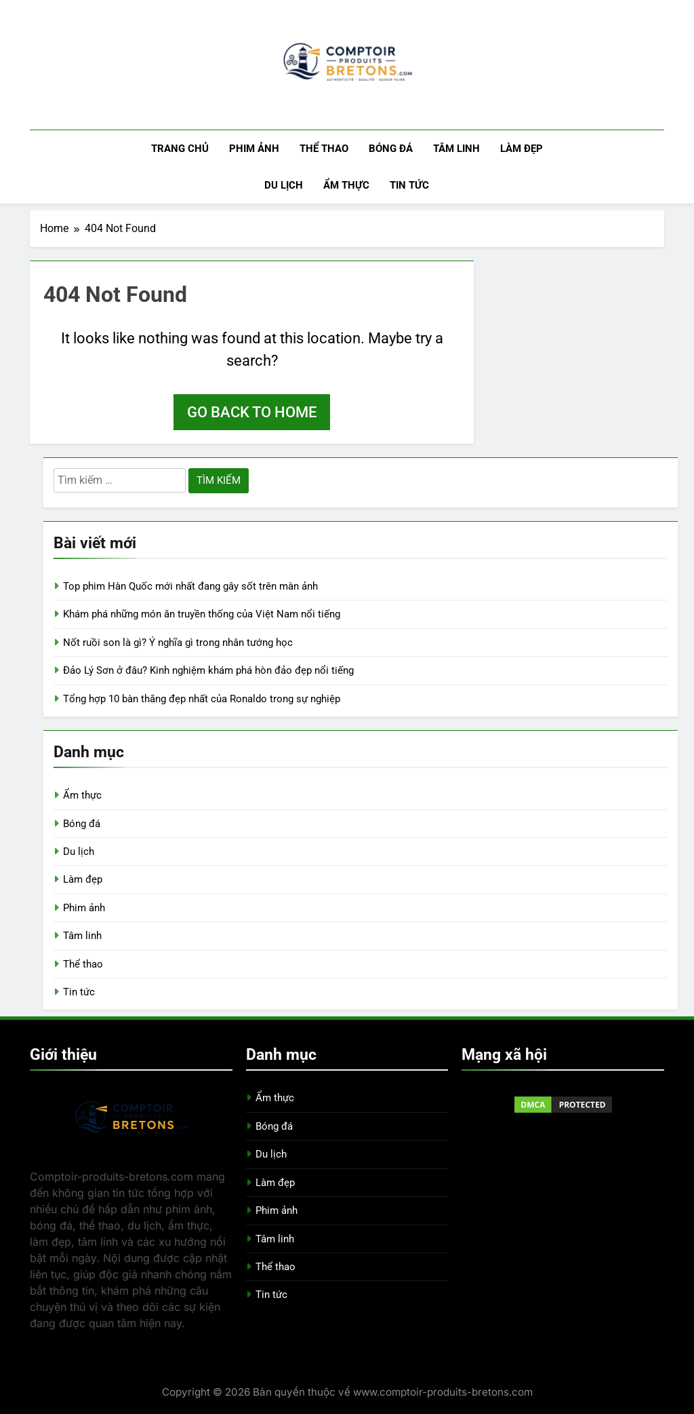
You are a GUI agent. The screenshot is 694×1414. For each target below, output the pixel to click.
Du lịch (283, 185)
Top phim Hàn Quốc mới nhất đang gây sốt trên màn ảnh (190, 586)
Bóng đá (391, 148)
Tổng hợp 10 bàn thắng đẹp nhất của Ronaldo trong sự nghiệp (201, 699)
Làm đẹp (521, 148)
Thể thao (324, 148)
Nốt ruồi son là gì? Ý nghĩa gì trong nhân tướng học (178, 642)
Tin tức (409, 185)
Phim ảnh (254, 148)
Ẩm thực (346, 185)
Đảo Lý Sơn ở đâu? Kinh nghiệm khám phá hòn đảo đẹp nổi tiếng (208, 670)
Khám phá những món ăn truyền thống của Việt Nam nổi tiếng (201, 614)
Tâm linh (456, 148)
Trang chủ (180, 148)
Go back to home (252, 412)
